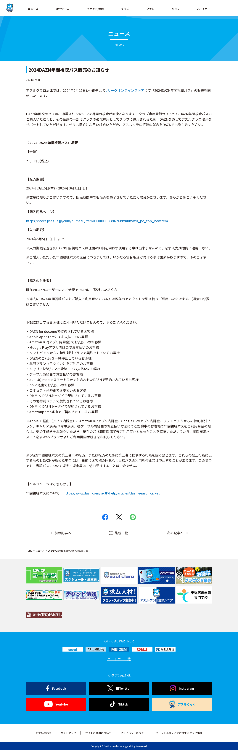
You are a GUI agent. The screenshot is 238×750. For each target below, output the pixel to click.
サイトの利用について (98, 733)
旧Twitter (119, 688)
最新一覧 (121, 532)
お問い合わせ (44, 733)
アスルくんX (182, 704)
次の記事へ (175, 532)
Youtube (56, 704)
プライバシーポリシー (133, 733)
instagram (182, 688)
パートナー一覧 (119, 658)
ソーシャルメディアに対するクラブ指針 (179, 733)
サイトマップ (68, 733)
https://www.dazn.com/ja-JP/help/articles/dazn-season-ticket (111, 493)
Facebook (56, 688)
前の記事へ (62, 532)
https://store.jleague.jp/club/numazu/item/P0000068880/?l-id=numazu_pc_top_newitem (97, 220)
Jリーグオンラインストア (125, 90)
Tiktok (119, 704)
